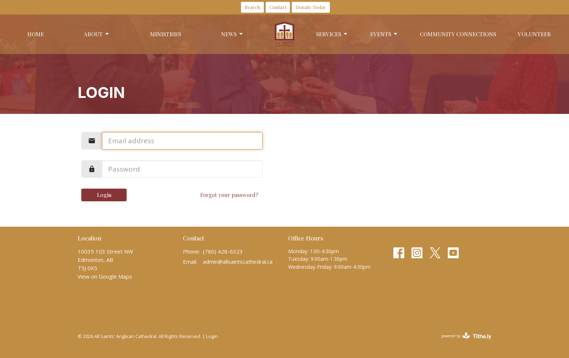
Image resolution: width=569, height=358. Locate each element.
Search (252, 7)
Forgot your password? (229, 194)
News (232, 34)
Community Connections (458, 34)
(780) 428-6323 (223, 251)
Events (384, 34)
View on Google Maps (105, 276)
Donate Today (310, 7)
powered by (466, 336)
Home (35, 34)
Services (332, 34)
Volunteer (534, 34)
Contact (277, 7)
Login (104, 194)
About (97, 34)
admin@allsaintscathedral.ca (238, 261)
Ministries (165, 34)
